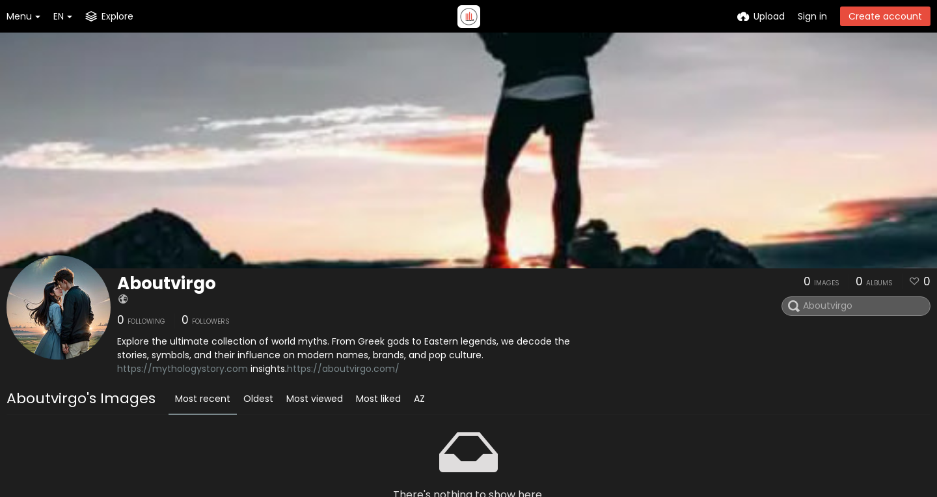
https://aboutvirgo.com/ (343, 368)
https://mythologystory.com (182, 368)
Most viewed (314, 398)
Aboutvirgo (166, 283)
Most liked (378, 398)
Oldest (258, 398)
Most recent (202, 398)
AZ (419, 398)
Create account (885, 16)
